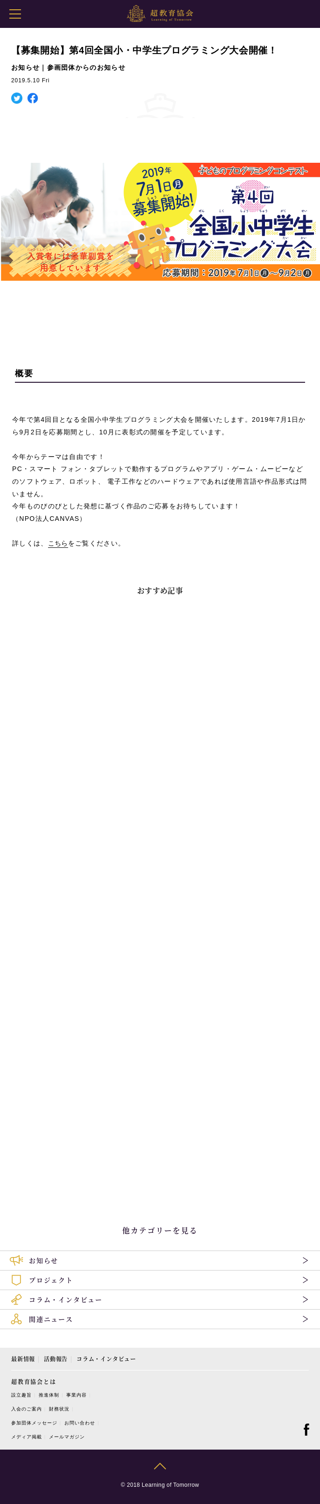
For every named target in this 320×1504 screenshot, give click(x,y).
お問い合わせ (79, 1422)
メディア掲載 (26, 1436)
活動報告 (56, 1359)
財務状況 (59, 1408)
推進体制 (49, 1395)
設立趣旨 (21, 1395)
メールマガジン (67, 1436)
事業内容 (76, 1395)
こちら (58, 543)
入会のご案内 (26, 1408)
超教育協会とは (33, 1381)
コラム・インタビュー (106, 1359)
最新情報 (23, 1359)
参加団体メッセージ (34, 1422)
